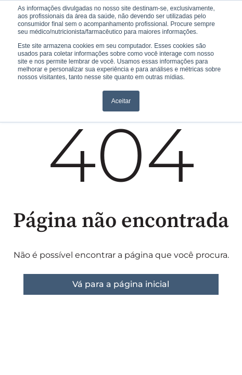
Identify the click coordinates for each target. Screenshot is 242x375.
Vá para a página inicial (120, 284)
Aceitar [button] (121, 101)
